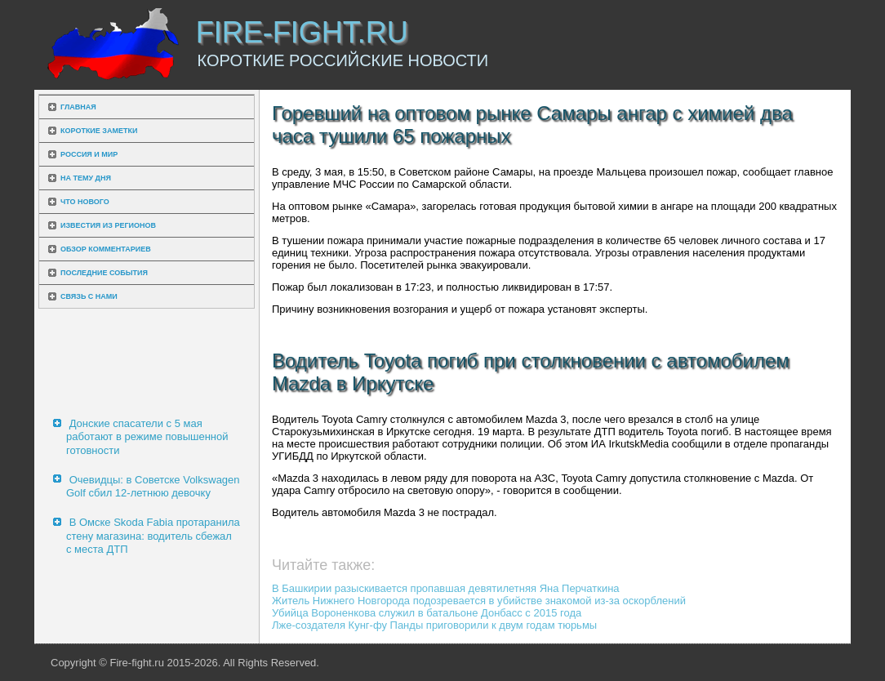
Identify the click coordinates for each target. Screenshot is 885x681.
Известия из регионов (108, 225)
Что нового (84, 202)
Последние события (104, 273)
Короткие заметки (98, 131)
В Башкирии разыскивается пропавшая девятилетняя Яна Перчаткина (446, 588)
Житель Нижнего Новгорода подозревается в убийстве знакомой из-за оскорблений (479, 600)
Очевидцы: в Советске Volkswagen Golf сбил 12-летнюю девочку (153, 486)
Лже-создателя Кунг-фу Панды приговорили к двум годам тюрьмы (434, 625)
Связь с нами (89, 296)
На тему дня (85, 178)
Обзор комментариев (105, 249)
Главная (78, 107)
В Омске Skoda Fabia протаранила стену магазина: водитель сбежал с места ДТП (153, 535)
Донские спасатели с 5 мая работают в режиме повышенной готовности (147, 436)
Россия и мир (89, 154)
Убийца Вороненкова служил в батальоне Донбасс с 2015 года (426, 613)
